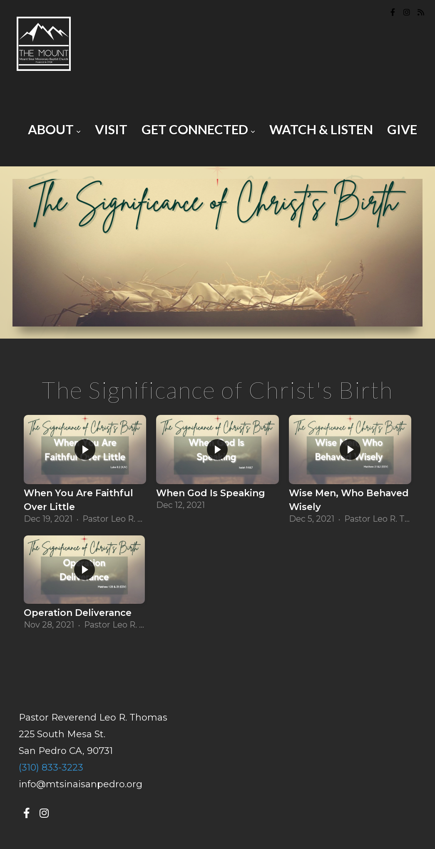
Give (402, 129)
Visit (111, 129)
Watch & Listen (321, 129)
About (54, 129)
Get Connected (198, 129)
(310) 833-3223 (51, 767)
